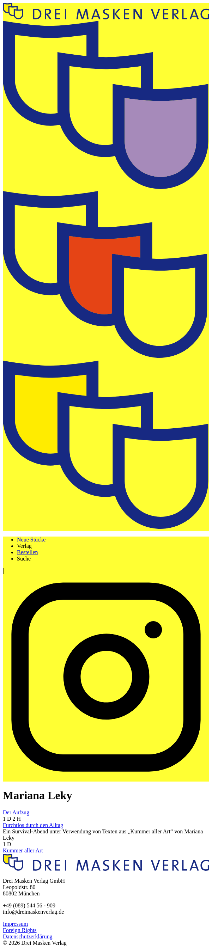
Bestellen (27, 552)
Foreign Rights (20, 930)
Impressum (15, 924)
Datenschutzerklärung (27, 936)
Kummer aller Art (23, 850)
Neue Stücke (31, 540)
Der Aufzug (16, 812)
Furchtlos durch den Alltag (33, 825)
